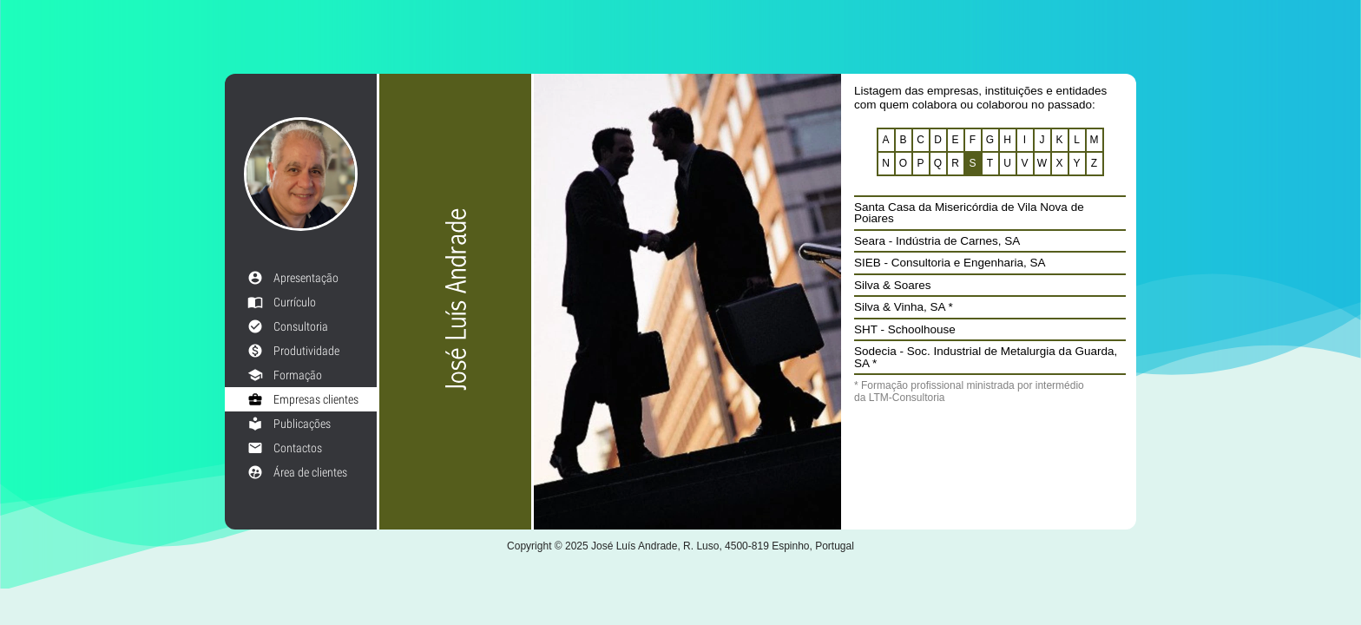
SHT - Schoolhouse (905, 329)
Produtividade (293, 351)
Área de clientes (297, 472)
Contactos (284, 448)
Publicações (289, 423)
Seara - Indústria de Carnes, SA (937, 240)
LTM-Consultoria (907, 397)
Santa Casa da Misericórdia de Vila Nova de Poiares (969, 213)
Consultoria (287, 326)
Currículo (281, 302)
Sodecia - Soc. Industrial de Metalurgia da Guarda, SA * (985, 357)
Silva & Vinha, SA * (903, 306)
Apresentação (293, 278)
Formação (284, 375)
